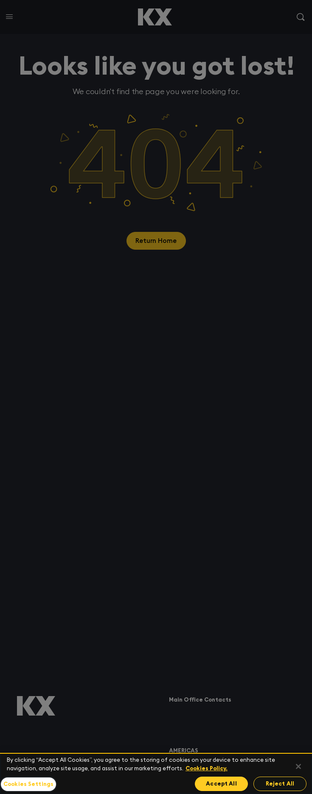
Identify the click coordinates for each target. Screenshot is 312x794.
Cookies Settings (28, 784)
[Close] (298, 766)
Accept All (221, 783)
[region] (156, 773)
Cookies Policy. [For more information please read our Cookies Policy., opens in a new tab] (207, 768)
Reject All (280, 783)
